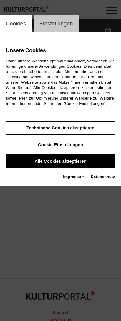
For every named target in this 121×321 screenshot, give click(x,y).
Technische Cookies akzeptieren (60, 127)
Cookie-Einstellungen (60, 144)
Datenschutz (103, 177)
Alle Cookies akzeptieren (60, 161)
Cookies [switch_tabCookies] (16, 24)
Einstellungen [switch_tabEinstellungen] (56, 24)
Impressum (74, 177)
